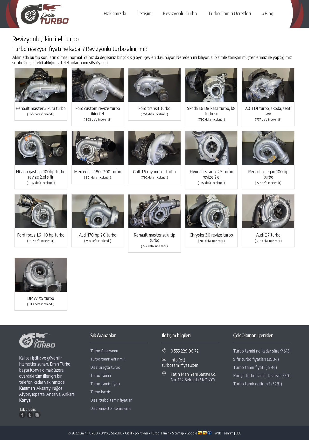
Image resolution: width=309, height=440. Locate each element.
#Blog (267, 13)
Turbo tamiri (100, 375)
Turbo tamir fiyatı (105, 383)
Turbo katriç (100, 391)
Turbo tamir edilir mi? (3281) (257, 383)
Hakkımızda (115, 13)
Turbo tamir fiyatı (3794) (255, 367)
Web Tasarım (223, 433)
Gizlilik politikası (136, 433)
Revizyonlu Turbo (180, 13)
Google (192, 433)
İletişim (144, 13)
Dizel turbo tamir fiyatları (111, 400)
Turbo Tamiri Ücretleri (229, 13)
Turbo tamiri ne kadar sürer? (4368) (261, 350)
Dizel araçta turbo (105, 367)
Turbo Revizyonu (104, 350)
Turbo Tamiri (160, 433)
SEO (238, 433)
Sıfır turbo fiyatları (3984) (256, 359)
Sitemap (178, 433)
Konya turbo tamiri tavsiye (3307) (261, 375)
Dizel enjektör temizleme (110, 408)
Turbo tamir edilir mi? (107, 358)
